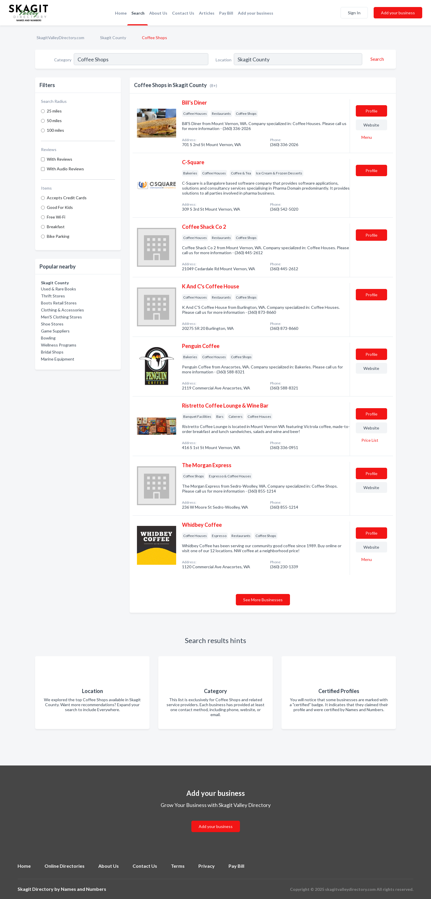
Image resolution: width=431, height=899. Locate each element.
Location (223, 59)
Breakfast (56, 226)
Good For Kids (60, 207)
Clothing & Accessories (62, 309)
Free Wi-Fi (56, 216)
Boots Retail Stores (59, 302)
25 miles (54, 110)
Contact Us (183, 13)
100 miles (55, 130)
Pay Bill (226, 13)
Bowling (48, 337)
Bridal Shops (52, 351)
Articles (206, 13)
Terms (178, 866)
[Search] (376, 59)
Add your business (255, 13)
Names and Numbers (83, 889)
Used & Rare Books (58, 288)
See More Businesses (263, 599)
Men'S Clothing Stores (61, 316)
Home (121, 13)
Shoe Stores (52, 323)
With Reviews (59, 159)
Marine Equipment (57, 358)
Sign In (354, 12)
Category (62, 59)
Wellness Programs (58, 344)
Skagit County (113, 37)
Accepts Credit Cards (67, 197)
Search (138, 13)
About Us (158, 13)
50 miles (54, 120)
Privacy (206, 866)
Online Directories (64, 866)
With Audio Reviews (65, 168)
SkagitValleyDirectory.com (60, 37)
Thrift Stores (53, 295)
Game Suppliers (55, 330)
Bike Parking (58, 236)
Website (371, 124)
